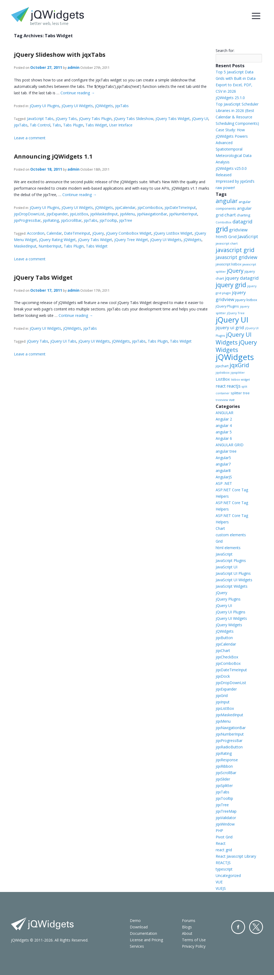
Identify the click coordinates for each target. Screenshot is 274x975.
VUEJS (221, 888)
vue (232, 400)
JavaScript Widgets (232, 586)
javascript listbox (228, 264)
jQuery (98, 233)
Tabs (56, 125)
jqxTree (125, 220)
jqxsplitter (238, 372)
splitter (236, 393)
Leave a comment (29, 137)
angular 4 (224, 425)
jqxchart (222, 365)
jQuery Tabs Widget (172, 118)
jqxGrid (239, 365)
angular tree (226, 451)
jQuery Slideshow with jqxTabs (59, 54)
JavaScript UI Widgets (234, 579)
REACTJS (223, 862)
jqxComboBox (150, 207)
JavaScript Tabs (40, 118)
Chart (220, 528)
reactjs (234, 386)
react (221, 386)
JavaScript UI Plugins (233, 573)
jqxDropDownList (29, 213)
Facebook (238, 927)
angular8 (223, 470)
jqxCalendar (125, 207)
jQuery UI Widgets (77, 105)
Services (137, 946)
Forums (188, 920)
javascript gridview (236, 257)
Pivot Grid (224, 836)
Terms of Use (194, 939)
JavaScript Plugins (231, 560)
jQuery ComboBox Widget (128, 233)
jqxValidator (226, 817)
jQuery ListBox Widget (173, 233)
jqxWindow (225, 824)
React (221, 843)
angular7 (223, 464)
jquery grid (231, 284)
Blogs (187, 926)
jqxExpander (57, 213)
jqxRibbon (224, 766)
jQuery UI (200, 118)
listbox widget (240, 379)
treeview (222, 400)
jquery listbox (246, 299)
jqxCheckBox (227, 656)
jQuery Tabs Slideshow (133, 118)
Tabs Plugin (73, 125)
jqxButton (224, 637)
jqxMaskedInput (104, 213)
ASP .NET (224, 483)
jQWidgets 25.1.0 (230, 97)
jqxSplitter (224, 785)
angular (227, 201)
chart (230, 215)
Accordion (35, 233)
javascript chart (227, 243)
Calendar (54, 233)
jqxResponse (227, 759)
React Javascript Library (236, 856)
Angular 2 (224, 419)
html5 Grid (226, 236)
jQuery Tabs (66, 118)
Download (139, 926)
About (187, 933)
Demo (135, 920)
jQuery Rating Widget (57, 239)
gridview (238, 230)
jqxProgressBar (27, 220)
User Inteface (120, 125)
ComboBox (223, 222)
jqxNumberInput (183, 213)
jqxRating (51, 220)
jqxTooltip (108, 220)
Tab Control (40, 125)
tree (246, 393)
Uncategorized (228, 875)
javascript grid (235, 250)
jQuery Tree (236, 313)
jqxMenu (127, 213)
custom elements (231, 534)
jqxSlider (223, 779)
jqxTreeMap (226, 811)
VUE (219, 881)
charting (243, 215)
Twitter (256, 927)
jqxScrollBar (71, 220)
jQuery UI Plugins (44, 105)
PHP (219, 830)
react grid (224, 849)
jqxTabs (122, 105)
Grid (219, 541)
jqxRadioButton (229, 746)
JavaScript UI (226, 566)
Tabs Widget (96, 125)
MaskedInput (25, 246)
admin (73, 67)
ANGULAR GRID (229, 444)
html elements (228, 547)
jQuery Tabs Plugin (95, 118)
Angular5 (223, 457)
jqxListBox (79, 213)
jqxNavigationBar (152, 213)
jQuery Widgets (236, 346)
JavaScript (248, 236)
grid (222, 228)
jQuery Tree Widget (131, 239)
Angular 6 (224, 438)
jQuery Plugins (227, 306)
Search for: (225, 50)
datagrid (242, 221)
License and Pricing (146, 939)
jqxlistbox (223, 372)
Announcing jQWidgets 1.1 (53, 156)
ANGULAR (224, 412)
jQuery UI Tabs (63, 341)
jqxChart (223, 650)
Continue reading (77, 92)
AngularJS (224, 476)
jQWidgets (104, 105)
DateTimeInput (77, 233)
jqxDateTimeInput (180, 207)
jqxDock (223, 676)
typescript (224, 869)
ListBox (223, 379)
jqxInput (223, 701)
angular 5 (224, 431)
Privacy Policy (194, 946)
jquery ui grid (230, 327)
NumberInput (50, 246)
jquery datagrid (242, 278)
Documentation (143, 933)
